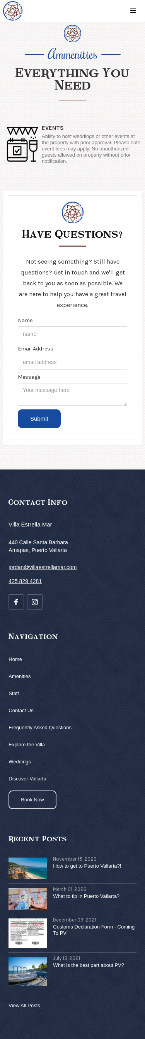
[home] (13, 11)
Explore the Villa (27, 744)
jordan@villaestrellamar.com (43, 567)
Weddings (20, 762)
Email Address (35, 348)
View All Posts (24, 1005)
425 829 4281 (25, 581)
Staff (14, 693)
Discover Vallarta (27, 779)
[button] (133, 11)
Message (29, 377)
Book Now (32, 800)
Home (15, 659)
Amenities (20, 676)
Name (25, 320)
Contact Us (21, 710)
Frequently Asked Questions (40, 727)
